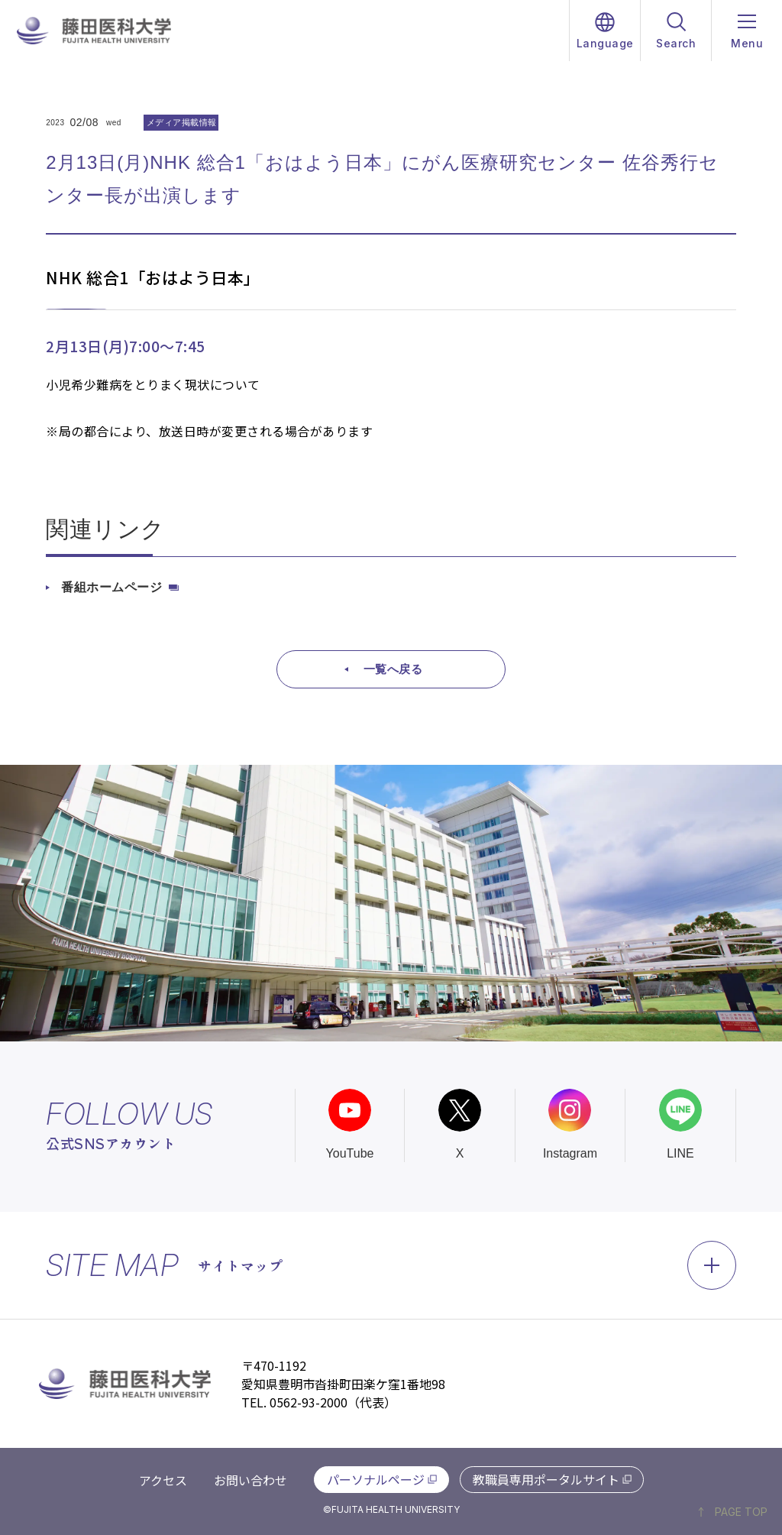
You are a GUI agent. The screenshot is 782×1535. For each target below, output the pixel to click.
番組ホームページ (111, 587)
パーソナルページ (376, 1479)
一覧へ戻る (393, 668)
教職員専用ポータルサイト (546, 1479)
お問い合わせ (250, 1480)
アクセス (163, 1480)
